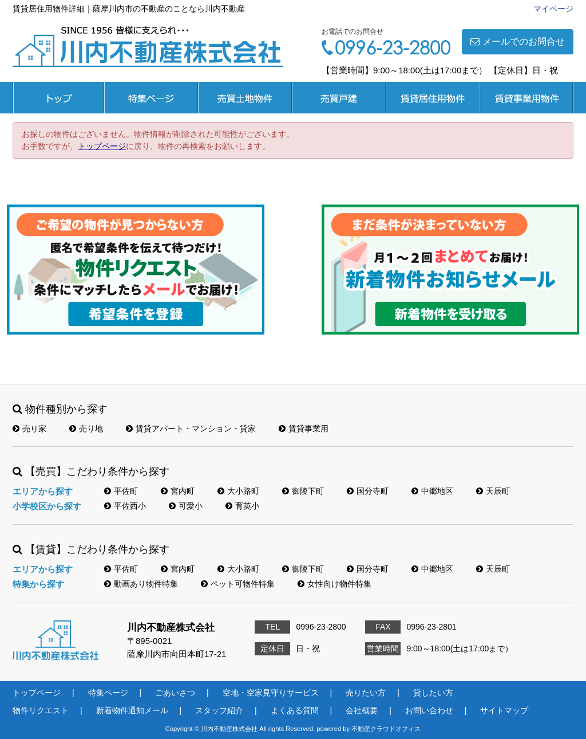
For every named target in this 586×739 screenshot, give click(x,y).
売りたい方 (366, 692)
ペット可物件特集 (238, 583)
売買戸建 (339, 97)
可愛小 (186, 505)
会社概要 (362, 710)
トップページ (58, 97)
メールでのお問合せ (517, 41)
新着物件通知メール (132, 710)
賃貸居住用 (433, 97)
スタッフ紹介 (219, 710)
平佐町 (121, 491)
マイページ (553, 8)
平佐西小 (125, 505)
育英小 (242, 505)
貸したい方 (433, 692)
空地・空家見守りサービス (271, 692)
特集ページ (151, 97)
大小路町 (238, 491)
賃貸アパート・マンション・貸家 (191, 428)
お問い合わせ (429, 710)
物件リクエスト (41, 710)
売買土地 (245, 97)
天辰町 (493, 491)
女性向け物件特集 (334, 583)
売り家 (29, 428)
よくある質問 (295, 710)
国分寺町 (368, 491)
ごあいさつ (175, 692)
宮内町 (178, 491)
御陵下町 (303, 491)
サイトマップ (504, 710)
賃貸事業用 (526, 97)
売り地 (86, 428)
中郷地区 (432, 491)
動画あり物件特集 (141, 583)
